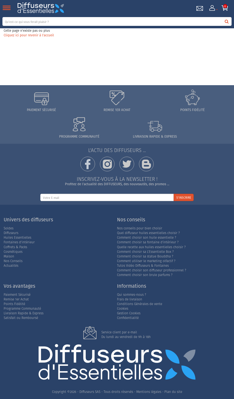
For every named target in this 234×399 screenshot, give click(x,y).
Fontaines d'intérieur (19, 242)
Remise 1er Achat (16, 299)
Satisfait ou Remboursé (21, 318)
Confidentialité (128, 318)
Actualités (11, 265)
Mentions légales (148, 391)
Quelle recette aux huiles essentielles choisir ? (151, 247)
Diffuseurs (11, 233)
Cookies (122, 308)
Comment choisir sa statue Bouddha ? (145, 256)
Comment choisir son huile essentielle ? (146, 237)
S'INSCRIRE (183, 197)
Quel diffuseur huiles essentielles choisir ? (148, 233)
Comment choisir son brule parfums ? (144, 275)
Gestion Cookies (128, 313)
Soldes (8, 228)
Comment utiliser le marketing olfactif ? (146, 261)
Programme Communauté (22, 308)
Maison (9, 256)
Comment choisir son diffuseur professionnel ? (151, 270)
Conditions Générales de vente (139, 304)
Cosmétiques (13, 251)
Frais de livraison (129, 299)
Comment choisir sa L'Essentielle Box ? (145, 251)
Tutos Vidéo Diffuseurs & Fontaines (143, 265)
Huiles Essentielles (17, 237)
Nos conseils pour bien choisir (139, 228)
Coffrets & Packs (15, 247)
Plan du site (173, 391)
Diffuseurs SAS (89, 391)
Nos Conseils (13, 261)
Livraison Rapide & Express (23, 313)
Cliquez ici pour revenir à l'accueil (29, 35)
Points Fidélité (14, 304)
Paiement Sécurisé (17, 294)
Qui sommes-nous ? (131, 294)
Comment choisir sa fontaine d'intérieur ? (148, 242)
